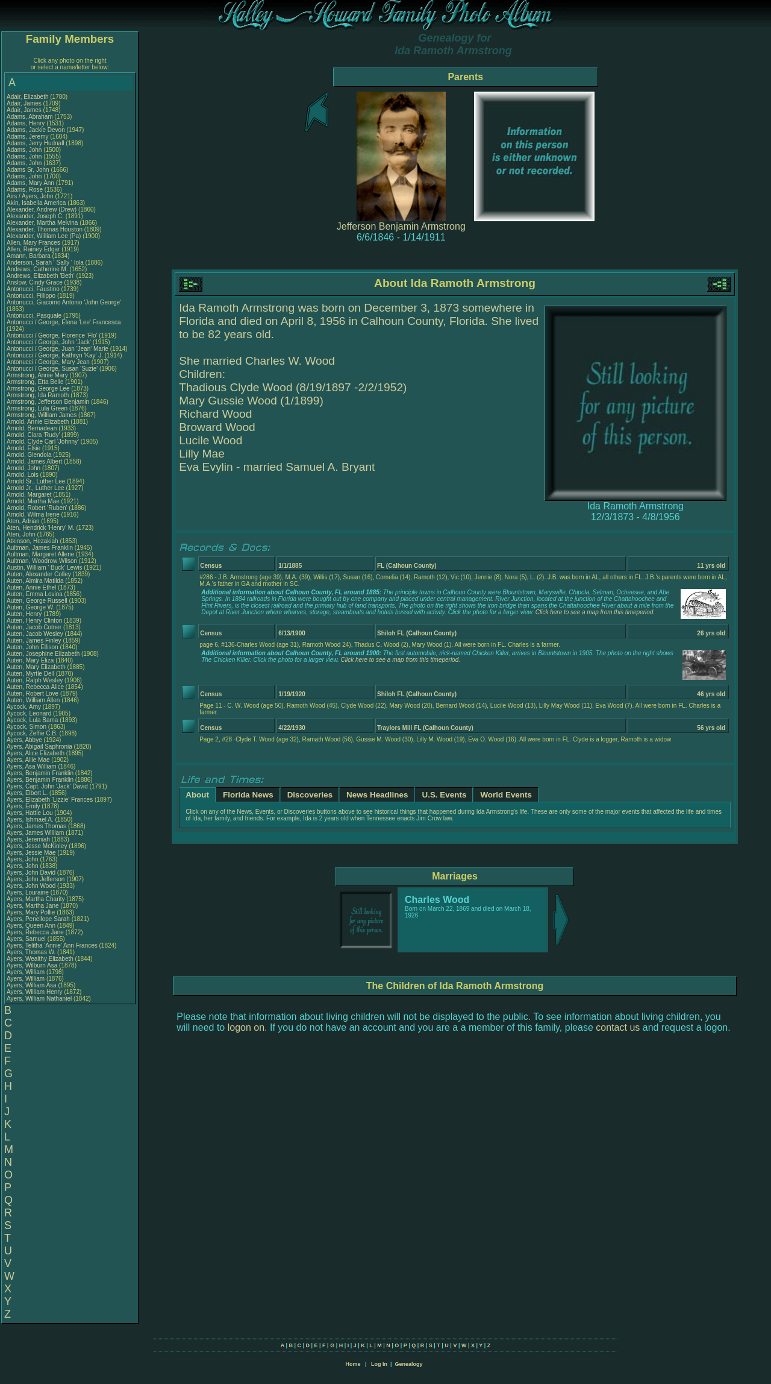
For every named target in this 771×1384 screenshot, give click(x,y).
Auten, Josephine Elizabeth (43, 653)
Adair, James (25, 103)
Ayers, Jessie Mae (31, 852)
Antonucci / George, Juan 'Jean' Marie (57, 348)
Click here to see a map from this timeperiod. (595, 612)
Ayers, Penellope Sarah (38, 919)
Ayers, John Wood (31, 885)
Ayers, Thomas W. (31, 952)
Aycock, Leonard (30, 713)
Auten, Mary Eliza (30, 660)
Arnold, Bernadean (32, 428)
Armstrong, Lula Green (37, 408)
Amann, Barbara (29, 256)
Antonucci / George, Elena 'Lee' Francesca (63, 322)
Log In (379, 1364)
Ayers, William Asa (32, 985)
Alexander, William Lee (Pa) (44, 236)
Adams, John (25, 149)
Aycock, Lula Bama (32, 720)
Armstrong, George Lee (38, 388)
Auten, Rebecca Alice (35, 687)
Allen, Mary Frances (33, 242)
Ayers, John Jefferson (35, 879)
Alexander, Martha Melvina (42, 222)
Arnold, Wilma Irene (33, 514)
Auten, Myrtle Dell (30, 673)
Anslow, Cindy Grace (35, 282)
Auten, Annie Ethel (31, 587)
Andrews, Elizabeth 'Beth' (41, 275)
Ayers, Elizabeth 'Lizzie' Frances (50, 799)
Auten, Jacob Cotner (34, 627)
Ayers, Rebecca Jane (35, 932)
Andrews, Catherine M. (37, 269)
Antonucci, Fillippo (32, 295)
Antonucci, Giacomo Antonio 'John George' (64, 302)
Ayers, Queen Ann (31, 925)
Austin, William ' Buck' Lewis (45, 567)
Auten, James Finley (34, 640)
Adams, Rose (26, 189)
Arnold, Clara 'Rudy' (34, 435)
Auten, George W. (31, 607)
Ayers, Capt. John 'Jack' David (47, 786)
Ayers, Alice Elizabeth (35, 753)
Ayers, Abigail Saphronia (39, 746)
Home (352, 1364)
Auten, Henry (25, 614)
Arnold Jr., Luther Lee (35, 488)
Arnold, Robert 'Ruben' (38, 508)
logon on (246, 1027)
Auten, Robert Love (32, 693)
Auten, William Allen (33, 700)
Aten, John (22, 534)
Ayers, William (26, 972)
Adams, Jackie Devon (36, 130)
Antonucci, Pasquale (35, 315)
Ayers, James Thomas (36, 826)
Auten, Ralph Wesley (35, 680)
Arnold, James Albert (34, 461)
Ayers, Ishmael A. (30, 819)
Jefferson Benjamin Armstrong (401, 226)
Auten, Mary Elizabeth (36, 667)
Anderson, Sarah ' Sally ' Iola (45, 262)
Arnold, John (24, 468)
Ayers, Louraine (29, 892)
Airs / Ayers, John (31, 196)
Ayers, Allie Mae (28, 759)
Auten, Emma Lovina (35, 594)
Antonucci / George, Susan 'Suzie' (53, 368)
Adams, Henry (26, 123)
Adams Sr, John (29, 169)
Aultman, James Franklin (40, 547)
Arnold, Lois (23, 474)
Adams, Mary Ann (31, 183)
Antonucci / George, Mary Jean (49, 362)
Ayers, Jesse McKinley (37, 846)
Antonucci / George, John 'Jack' (50, 342)
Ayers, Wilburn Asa (32, 965)
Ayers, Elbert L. (27, 793)
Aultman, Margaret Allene (40, 554)
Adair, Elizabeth (28, 96)
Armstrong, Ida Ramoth (38, 395)
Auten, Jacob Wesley (35, 634)
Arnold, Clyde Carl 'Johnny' (43, 441)
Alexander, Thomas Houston (45, 229)
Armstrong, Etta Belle (35, 382)
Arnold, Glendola (30, 454)
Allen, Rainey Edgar (33, 249)
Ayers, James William (35, 832)
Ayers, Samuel (27, 939)
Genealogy (409, 1364)
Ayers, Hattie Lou (30, 813)
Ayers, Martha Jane (33, 905)
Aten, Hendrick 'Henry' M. (41, 527)
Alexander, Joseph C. (35, 216)
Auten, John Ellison (32, 647)
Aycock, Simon (27, 726)
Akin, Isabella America (36, 203)
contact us (618, 1027)
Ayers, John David (31, 872)
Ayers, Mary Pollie (31, 912)
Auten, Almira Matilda (35, 580)
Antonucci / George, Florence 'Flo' (53, 335)
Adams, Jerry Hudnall (35, 143)
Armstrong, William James (41, 415)
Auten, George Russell (37, 600)
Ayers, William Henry (35, 992)
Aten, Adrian (24, 521)
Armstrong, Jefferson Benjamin (48, 401)
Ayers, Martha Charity (36, 899)
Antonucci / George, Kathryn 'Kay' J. (55, 355)
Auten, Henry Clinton (34, 620)
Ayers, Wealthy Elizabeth (40, 958)
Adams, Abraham (30, 116)
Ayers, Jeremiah (29, 839)
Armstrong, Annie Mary (37, 375)
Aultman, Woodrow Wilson (42, 561)
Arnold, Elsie (24, 448)
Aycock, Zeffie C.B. (32, 733)
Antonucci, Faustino (34, 289)
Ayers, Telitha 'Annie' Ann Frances (52, 945)
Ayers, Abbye (25, 740)
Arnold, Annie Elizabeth (38, 421)
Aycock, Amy (25, 706)
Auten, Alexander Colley (39, 574)
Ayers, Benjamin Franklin (40, 773)
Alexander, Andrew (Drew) (42, 209)
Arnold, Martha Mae (34, 501)
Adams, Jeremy (28, 136)
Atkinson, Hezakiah (33, 541)
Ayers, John (23, 859)
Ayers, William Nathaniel (39, 998)
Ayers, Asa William (32, 766)
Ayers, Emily (24, 806)
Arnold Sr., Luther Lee (36, 481)
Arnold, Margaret (30, 494)
